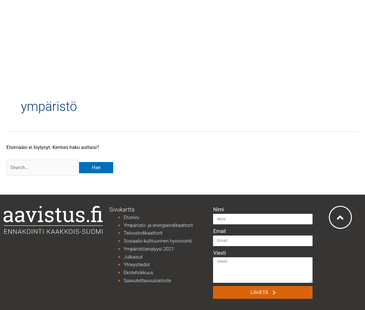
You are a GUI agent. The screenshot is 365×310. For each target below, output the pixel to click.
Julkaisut (132, 257)
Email (219, 231)
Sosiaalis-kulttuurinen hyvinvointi (157, 241)
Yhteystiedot (136, 264)
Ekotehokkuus (138, 272)
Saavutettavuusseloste (147, 280)
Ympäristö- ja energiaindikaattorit (158, 225)
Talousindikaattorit (143, 233)
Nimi (218, 209)
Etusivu (131, 217)
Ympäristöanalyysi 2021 (148, 249)
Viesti (219, 253)
